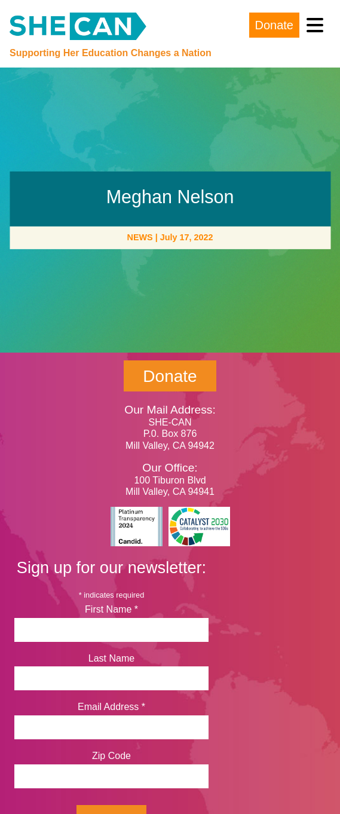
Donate (274, 25)
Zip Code (111, 756)
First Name (111, 609)
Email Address (111, 707)
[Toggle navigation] (314, 25)
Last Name (111, 658)
